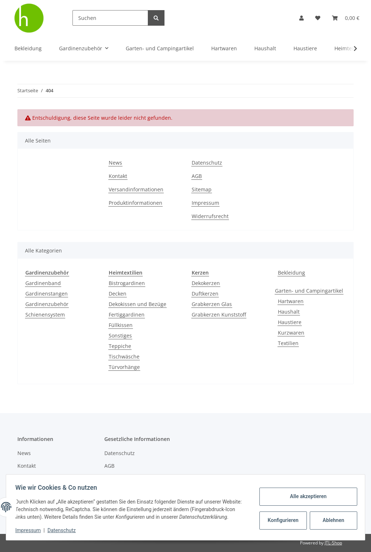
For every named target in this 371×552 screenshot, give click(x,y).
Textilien (288, 343)
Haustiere (289, 322)
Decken (117, 293)
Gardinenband (43, 283)
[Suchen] (110, 18)
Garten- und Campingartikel (309, 290)
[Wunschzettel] (317, 17)
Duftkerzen (205, 293)
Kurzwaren (291, 332)
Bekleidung (291, 272)
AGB (197, 176)
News (115, 162)
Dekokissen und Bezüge (137, 304)
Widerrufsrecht (210, 216)
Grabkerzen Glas (212, 304)
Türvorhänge (124, 367)
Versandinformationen (136, 189)
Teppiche (120, 346)
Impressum (205, 202)
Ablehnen (331, 516)
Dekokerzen (206, 283)
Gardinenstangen (46, 293)
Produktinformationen (135, 202)
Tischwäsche (124, 356)
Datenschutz (207, 162)
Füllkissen (121, 325)
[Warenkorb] (345, 17)
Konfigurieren (281, 516)
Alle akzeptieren (305, 493)
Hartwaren (291, 301)
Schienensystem (45, 314)
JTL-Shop (333, 543)
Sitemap (202, 189)
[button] (301, 17)
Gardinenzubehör (46, 304)
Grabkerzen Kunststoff (219, 314)
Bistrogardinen (127, 283)
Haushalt (289, 311)
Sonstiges (120, 335)
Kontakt (118, 176)
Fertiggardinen (127, 314)
